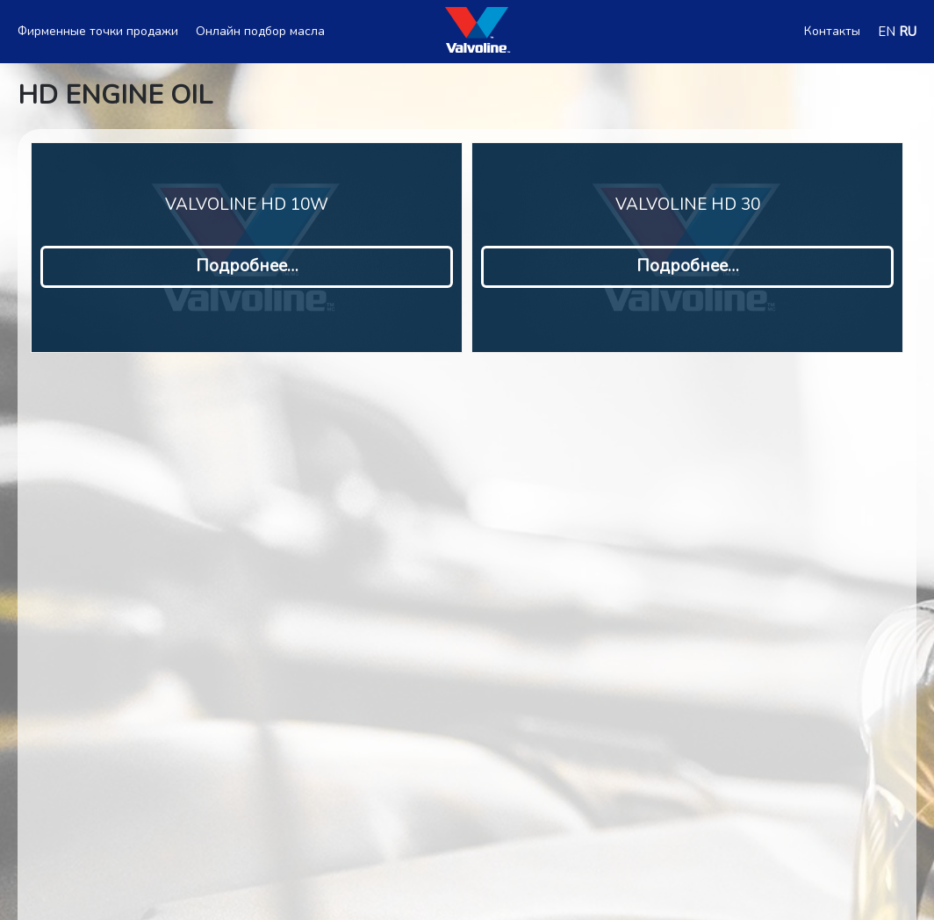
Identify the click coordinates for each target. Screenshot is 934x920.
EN (886, 31)
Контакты (832, 32)
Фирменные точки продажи (98, 32)
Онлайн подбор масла (260, 32)
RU (907, 31)
